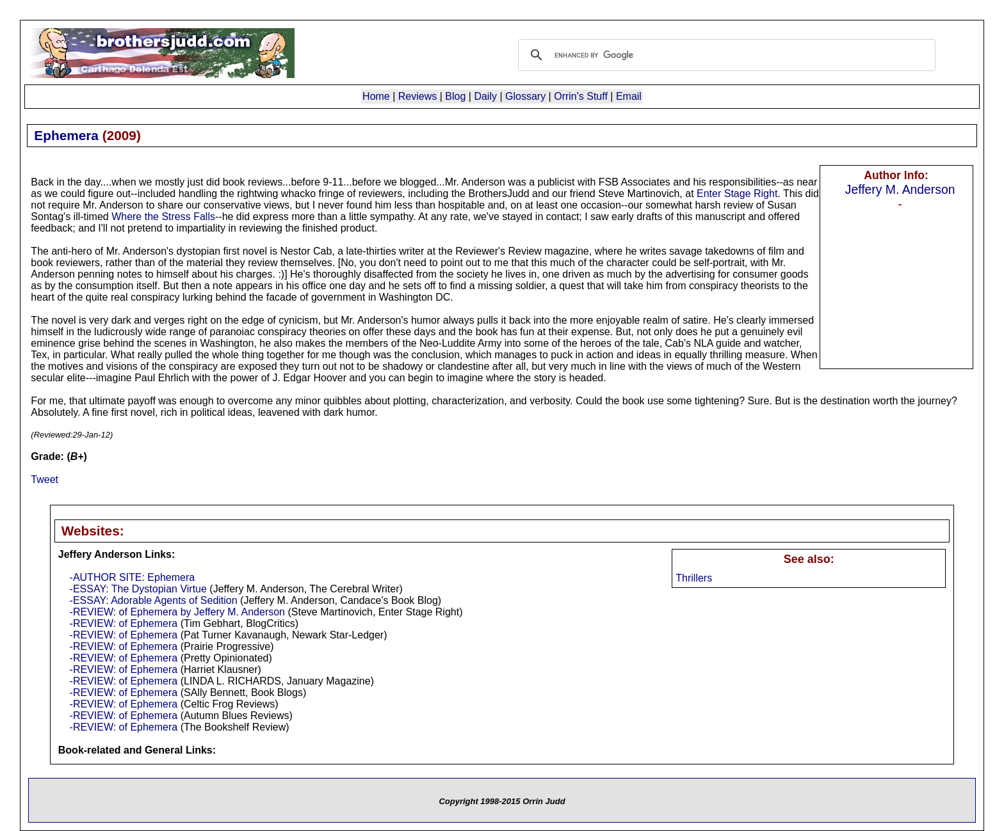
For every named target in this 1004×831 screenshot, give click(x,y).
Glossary (525, 96)
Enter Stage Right (737, 193)
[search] (725, 55)
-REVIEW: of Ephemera (124, 623)
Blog (455, 96)
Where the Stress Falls (163, 216)
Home (376, 96)
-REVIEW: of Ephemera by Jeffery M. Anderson (177, 611)
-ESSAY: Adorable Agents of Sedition (154, 600)
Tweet (44, 479)
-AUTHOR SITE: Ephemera (132, 577)
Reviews (417, 96)
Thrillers (694, 578)
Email (629, 96)
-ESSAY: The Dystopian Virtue (138, 588)
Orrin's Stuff (581, 96)
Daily (485, 96)
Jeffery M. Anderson (900, 189)
